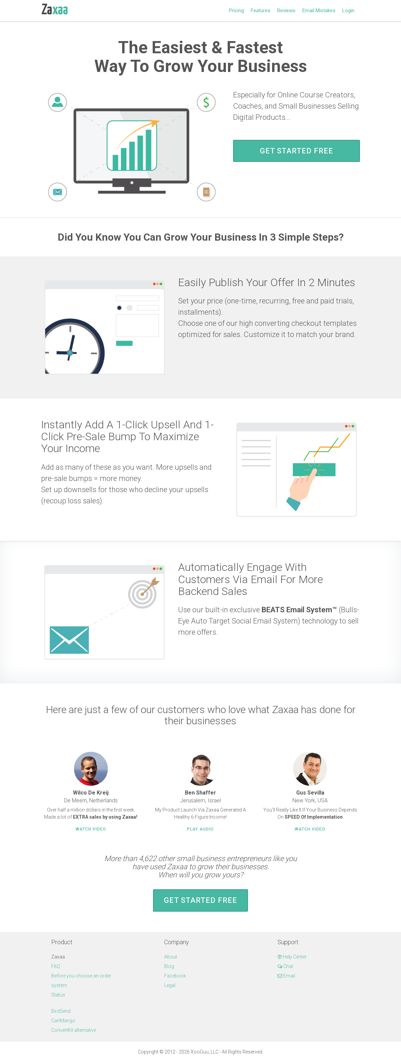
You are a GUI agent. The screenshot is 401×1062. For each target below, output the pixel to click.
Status (58, 995)
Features (260, 10)
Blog (169, 966)
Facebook (175, 976)
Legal (169, 985)
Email (286, 976)
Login (348, 10)
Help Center (292, 956)
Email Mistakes (319, 10)
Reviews (286, 10)
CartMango (63, 1020)
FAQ (55, 966)
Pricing (236, 10)
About (170, 956)
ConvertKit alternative (73, 1030)
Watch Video (91, 829)
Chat (285, 966)
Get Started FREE (296, 151)
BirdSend (61, 1011)
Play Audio (200, 829)
